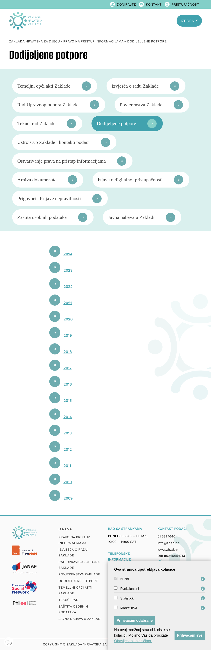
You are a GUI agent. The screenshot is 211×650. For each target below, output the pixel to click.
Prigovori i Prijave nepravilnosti (49, 198)
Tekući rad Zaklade (36, 123)
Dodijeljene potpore (116, 123)
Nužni (124, 579)
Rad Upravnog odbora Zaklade (48, 104)
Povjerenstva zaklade (79, 574)
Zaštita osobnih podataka (42, 217)
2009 (68, 498)
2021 (67, 303)
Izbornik (189, 21)
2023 (68, 270)
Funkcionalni (129, 588)
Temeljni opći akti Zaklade (43, 86)
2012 (67, 449)
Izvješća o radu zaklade (73, 552)
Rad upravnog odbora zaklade (79, 565)
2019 (67, 335)
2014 (67, 417)
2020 (68, 319)
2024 (67, 254)
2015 (67, 400)
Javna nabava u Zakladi (131, 217)
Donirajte (123, 4)
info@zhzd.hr (168, 543)
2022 (68, 286)
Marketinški (128, 608)
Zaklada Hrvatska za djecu (34, 41)
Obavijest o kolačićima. (133, 641)
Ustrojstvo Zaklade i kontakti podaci (53, 142)
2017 (67, 368)
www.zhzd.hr (167, 549)
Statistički (127, 598)
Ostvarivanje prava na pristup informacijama (61, 161)
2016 (67, 384)
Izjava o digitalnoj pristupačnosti (130, 179)
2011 (67, 465)
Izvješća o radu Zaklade (135, 86)
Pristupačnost (182, 4)
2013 (67, 433)
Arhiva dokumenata (36, 179)
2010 (67, 482)
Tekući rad (69, 600)
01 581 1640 (166, 536)
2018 (67, 352)
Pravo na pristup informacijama (74, 540)
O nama (65, 529)
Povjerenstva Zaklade (141, 104)
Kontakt (150, 4)
